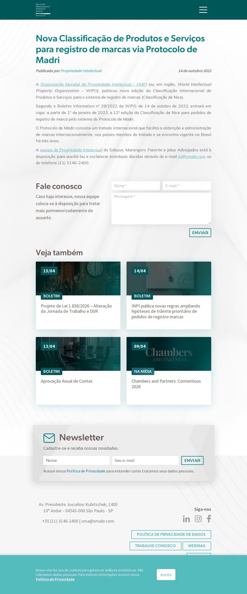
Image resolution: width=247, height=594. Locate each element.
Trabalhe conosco (155, 545)
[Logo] (43, 9)
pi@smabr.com (192, 156)
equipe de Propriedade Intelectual (71, 149)
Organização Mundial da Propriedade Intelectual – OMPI (94, 84)
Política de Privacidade (86, 470)
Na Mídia (143, 371)
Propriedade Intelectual (80, 70)
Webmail (197, 545)
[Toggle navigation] (203, 10)
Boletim (51, 296)
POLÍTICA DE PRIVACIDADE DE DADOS (171, 534)
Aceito (166, 574)
